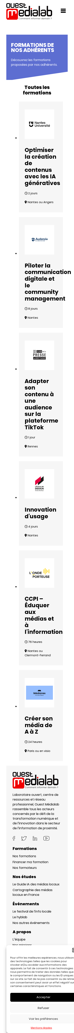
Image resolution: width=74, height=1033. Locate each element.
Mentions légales (41, 1027)
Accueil (12, 25)
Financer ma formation (30, 862)
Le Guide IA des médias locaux (36, 884)
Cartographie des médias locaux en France (32, 892)
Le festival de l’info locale (32, 911)
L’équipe (19, 939)
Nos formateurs (25, 867)
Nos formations (24, 856)
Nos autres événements (31, 923)
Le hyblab (20, 917)
